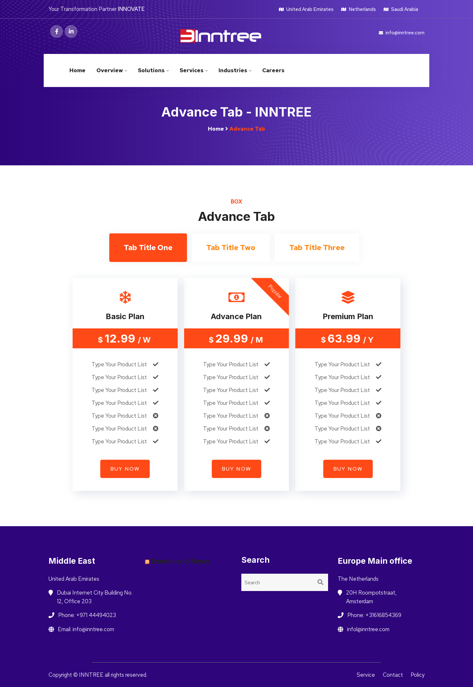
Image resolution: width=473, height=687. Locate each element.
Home (77, 70)
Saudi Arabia (401, 9)
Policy (417, 674)
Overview (109, 70)
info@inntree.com (401, 33)
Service (366, 674)
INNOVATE (131, 9)
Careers (273, 70)
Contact (393, 674)
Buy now (125, 468)
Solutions (151, 70)
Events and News (180, 561)
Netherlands (358, 9)
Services (191, 70)
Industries (233, 70)
